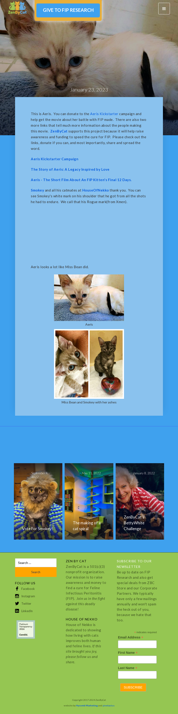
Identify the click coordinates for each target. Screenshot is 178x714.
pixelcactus (108, 705)
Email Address (130, 637)
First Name (127, 653)
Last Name (127, 668)
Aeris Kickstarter (104, 114)
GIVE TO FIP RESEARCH (68, 10)
